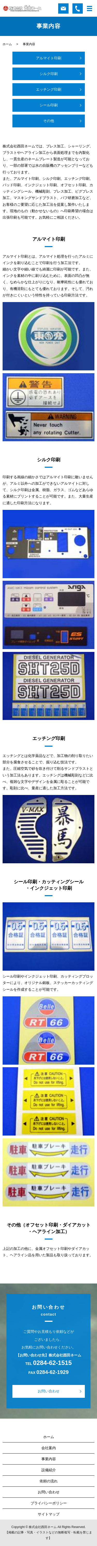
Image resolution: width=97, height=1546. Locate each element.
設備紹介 (48, 1470)
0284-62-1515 (52, 1362)
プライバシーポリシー (49, 1503)
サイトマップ (48, 1514)
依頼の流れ (49, 1481)
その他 (48, 121)
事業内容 (48, 1459)
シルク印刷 (49, 74)
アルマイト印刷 (48, 58)
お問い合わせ (48, 1391)
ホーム (7, 44)
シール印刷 (49, 105)
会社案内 (48, 1448)
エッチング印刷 (48, 89)
